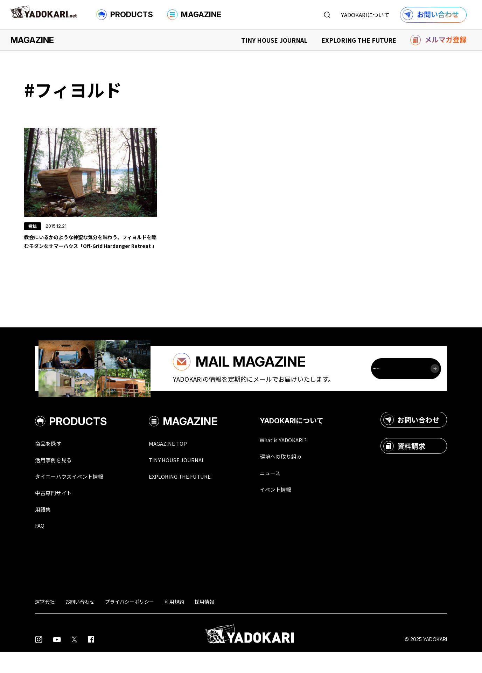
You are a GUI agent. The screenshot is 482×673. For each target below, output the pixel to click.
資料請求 (404, 464)
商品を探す (51, 462)
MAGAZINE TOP (181, 462)
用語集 (44, 529)
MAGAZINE (194, 14)
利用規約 (174, 622)
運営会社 (45, 622)
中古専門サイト (57, 512)
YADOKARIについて (365, 15)
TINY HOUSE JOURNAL (274, 40)
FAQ (40, 546)
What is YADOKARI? (303, 458)
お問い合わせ (411, 438)
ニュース (287, 492)
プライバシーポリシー (129, 622)
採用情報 (204, 622)
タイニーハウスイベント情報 (76, 495)
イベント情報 (294, 509)
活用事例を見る (57, 479)
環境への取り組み (300, 475)
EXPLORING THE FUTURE (358, 40)
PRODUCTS (124, 14)
